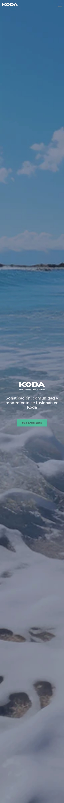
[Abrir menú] (60, 5)
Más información (32, 427)
